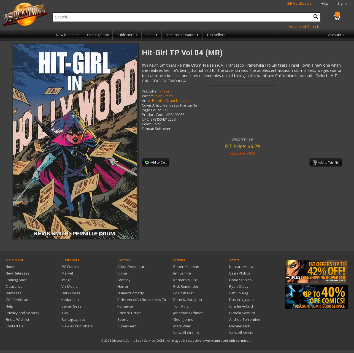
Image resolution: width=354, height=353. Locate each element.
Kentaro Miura (185, 279)
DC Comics (70, 266)
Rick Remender (185, 286)
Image (164, 91)
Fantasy (124, 279)
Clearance (14, 286)
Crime (122, 273)
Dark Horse (70, 292)
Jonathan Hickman (188, 312)
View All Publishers (77, 326)
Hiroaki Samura (242, 312)
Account (336, 34)
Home (10, 266)
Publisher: (150, 91)
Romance (125, 306)
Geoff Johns (183, 319)
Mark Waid (182, 326)
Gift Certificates (299, 3)
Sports (122, 319)
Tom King (180, 306)
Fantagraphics (73, 319)
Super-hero (127, 326)
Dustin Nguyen (241, 299)
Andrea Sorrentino (244, 319)
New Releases (68, 34)
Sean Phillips (240, 273)
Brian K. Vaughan (187, 299)
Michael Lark (239, 326)
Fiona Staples (240, 279)
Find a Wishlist (17, 319)
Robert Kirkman (186, 266)
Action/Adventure (132, 266)
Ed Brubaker (183, 292)
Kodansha (70, 299)
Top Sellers (216, 34)
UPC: (146, 119)
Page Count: (152, 110)
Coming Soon (98, 34)
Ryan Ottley (238, 286)
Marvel (67, 273)
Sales (151, 34)
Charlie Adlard (241, 306)
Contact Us (14, 326)
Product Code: (153, 114)
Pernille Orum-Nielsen (170, 100)
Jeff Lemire (182, 273)
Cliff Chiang (238, 292)
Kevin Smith (163, 96)
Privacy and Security (22, 312)
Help (324, 3)
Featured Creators (182, 34)
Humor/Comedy (130, 292)
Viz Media (69, 286)
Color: (147, 124)
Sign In (342, 3)
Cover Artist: (152, 105)
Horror (122, 286)
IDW (64, 312)
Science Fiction (129, 312)
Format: (148, 128)
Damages (13, 292)
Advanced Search (304, 26)
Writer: (147, 96)
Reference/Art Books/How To (141, 299)
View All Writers (186, 332)
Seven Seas (71, 306)
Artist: (146, 100)
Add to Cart (155, 162)
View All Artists (241, 332)
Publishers (127, 34)
